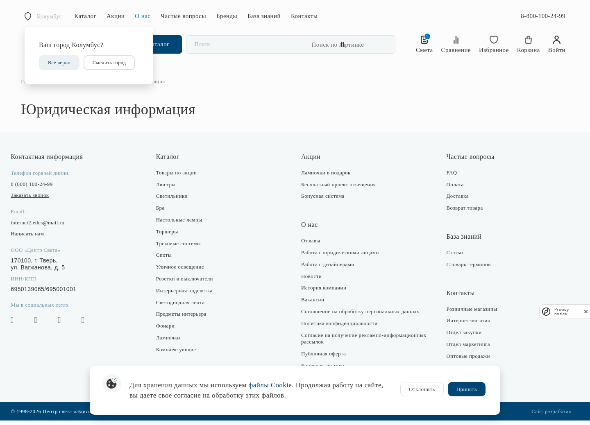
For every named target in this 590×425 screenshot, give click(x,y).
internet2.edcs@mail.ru (41, 227)
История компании (323, 292)
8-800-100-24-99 (543, 16)
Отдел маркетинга (466, 349)
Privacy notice (561, 311)
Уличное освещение (182, 271)
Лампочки (170, 342)
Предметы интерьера (183, 318)
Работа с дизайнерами (327, 269)
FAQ (450, 177)
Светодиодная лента (182, 306)
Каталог (85, 16)
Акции (116, 16)
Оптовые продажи (466, 360)
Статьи (453, 257)
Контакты (304, 16)
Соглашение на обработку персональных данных (360, 316)
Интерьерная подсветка (186, 295)
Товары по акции (178, 177)
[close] (586, 311)
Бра (162, 212)
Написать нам (31, 238)
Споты (165, 259)
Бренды (226, 16)
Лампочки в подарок (326, 177)
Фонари (167, 330)
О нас (142, 16)
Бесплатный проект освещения (338, 188)
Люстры (167, 188)
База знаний (264, 16)
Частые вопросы (183, 16)
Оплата (453, 188)
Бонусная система (323, 200)
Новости (311, 280)
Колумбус (49, 17)
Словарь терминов (467, 269)
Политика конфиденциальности (339, 328)
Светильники (173, 200)
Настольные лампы (181, 224)
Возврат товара (463, 212)
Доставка (456, 200)
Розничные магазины (470, 313)
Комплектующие (178, 354)
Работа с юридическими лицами (340, 257)
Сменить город (109, 63)
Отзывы (310, 245)
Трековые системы (180, 247)
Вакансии (312, 304)
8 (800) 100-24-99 (35, 188)
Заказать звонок (33, 200)
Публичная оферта (323, 358)
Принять (466, 389)
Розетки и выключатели (186, 283)
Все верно (59, 63)
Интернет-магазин (467, 325)
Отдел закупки (462, 337)
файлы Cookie (270, 385)
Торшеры (169, 236)
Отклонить (422, 389)
